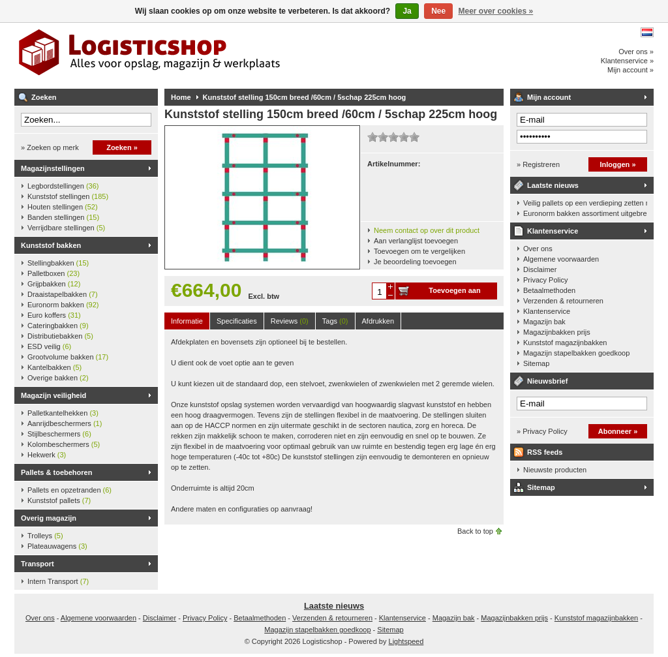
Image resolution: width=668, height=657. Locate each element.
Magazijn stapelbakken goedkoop (576, 353)
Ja (406, 11)
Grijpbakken (53, 284)
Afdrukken (378, 321)
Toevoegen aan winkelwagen (454, 292)
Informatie (187, 321)
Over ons (538, 248)
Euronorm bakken (63, 305)
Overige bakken (58, 378)
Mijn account (549, 97)
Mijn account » (630, 70)
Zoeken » (122, 147)
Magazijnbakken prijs (556, 332)
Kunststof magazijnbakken (565, 342)
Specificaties (237, 321)
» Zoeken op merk (50, 147)
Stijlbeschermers (59, 434)
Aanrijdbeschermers (64, 423)
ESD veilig (49, 346)
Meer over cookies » (496, 11)
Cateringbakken (58, 325)
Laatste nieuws (553, 185)
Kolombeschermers (63, 444)
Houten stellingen (62, 207)
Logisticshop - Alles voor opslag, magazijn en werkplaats (187, 55)
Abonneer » (618, 431)
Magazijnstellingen (53, 168)
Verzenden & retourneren (563, 301)
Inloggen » (618, 164)
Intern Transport (58, 581)
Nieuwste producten (554, 470)
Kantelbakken (54, 367)
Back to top (475, 531)
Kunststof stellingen (67, 196)
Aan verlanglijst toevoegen (416, 241)
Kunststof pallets (59, 500)
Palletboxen (53, 273)
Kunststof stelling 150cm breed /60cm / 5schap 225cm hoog (304, 97)
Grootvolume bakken (67, 357)
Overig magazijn (48, 518)
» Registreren (538, 164)
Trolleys (45, 536)
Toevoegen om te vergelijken (419, 251)
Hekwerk (46, 455)
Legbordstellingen (63, 186)
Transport (37, 564)
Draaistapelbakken (62, 294)
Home (181, 97)
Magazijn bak (544, 322)
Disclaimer (539, 269)
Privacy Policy (545, 280)
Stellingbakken (58, 263)
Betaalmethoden (549, 290)
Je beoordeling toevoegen (415, 262)
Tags (335, 321)
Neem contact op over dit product (426, 230)
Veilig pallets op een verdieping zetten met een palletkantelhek (585, 203)
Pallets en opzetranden (69, 490)
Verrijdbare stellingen (66, 228)
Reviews (290, 321)
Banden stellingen (63, 217)
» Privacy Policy (542, 431)
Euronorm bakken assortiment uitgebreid (585, 213)
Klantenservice (552, 231)
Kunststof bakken (51, 245)
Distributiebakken (60, 336)
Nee (438, 11)
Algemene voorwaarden (561, 259)
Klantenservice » (627, 61)
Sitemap (536, 363)
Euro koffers (54, 315)
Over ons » (636, 51)
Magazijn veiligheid (53, 395)
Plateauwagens (57, 546)
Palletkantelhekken (63, 413)
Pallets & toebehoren (56, 472)
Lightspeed (406, 641)
